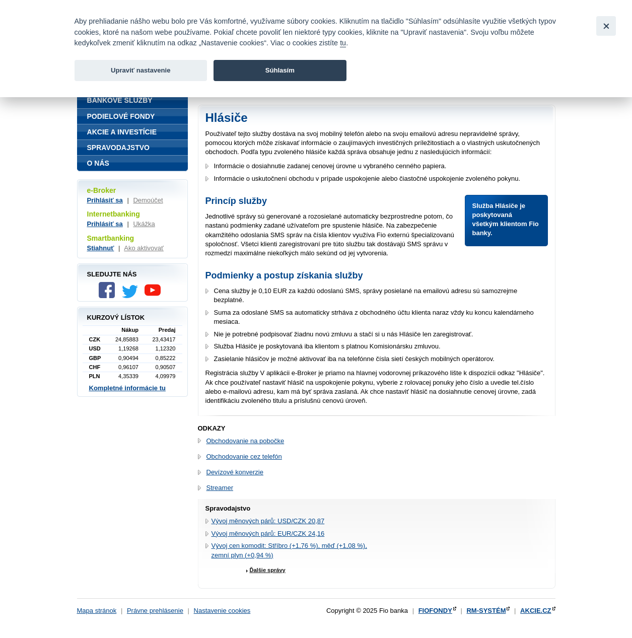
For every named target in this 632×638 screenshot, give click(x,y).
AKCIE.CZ (535, 610)
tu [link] (343, 43)
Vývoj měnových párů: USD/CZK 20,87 (268, 521)
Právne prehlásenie (155, 610)
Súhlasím (280, 70)
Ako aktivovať (144, 248)
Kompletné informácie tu (127, 388)
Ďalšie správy (268, 570)
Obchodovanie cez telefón (244, 456)
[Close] (606, 26)
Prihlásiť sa (105, 200)
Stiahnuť (100, 248)
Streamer (219, 487)
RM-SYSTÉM (486, 610)
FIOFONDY (435, 610)
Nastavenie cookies (222, 610)
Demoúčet (148, 200)
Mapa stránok (97, 610)
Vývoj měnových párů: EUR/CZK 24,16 (268, 533)
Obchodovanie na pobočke (245, 441)
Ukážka (144, 224)
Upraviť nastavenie (141, 70)
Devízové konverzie (234, 472)
